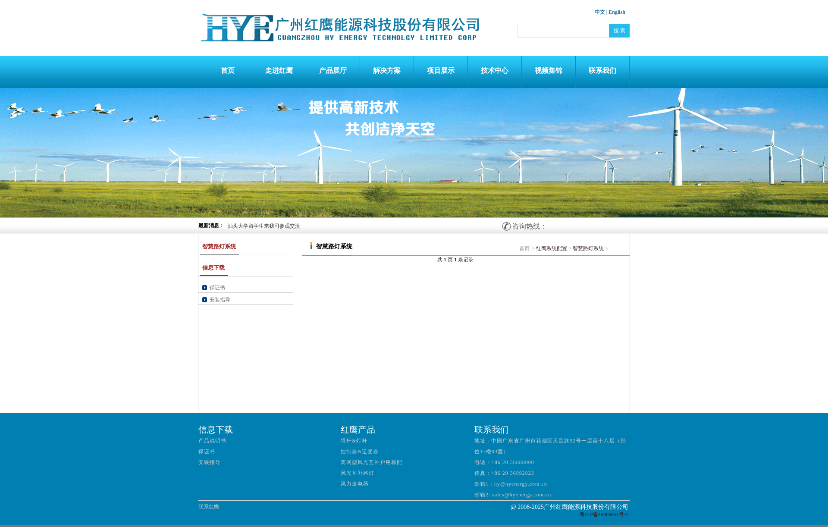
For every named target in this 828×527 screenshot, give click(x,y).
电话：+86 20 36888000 (504, 462)
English (616, 12)
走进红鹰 (279, 70)
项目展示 (441, 70)
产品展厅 (333, 70)
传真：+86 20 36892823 (504, 473)
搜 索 (619, 31)
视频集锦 (548, 70)
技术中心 (494, 70)
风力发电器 (355, 484)
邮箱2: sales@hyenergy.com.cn (512, 495)
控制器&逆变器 (360, 452)
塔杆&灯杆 (354, 441)
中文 (600, 12)
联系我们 (602, 70)
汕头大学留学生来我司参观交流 (264, 226)
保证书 (217, 288)
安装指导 (220, 300)
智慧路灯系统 (588, 248)
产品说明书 (212, 441)
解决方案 (387, 70)
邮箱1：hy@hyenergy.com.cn (510, 484)
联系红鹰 (208, 507)
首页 (225, 70)
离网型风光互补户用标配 (371, 462)
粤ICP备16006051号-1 (604, 514)
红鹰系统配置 (551, 248)
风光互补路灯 (357, 473)
